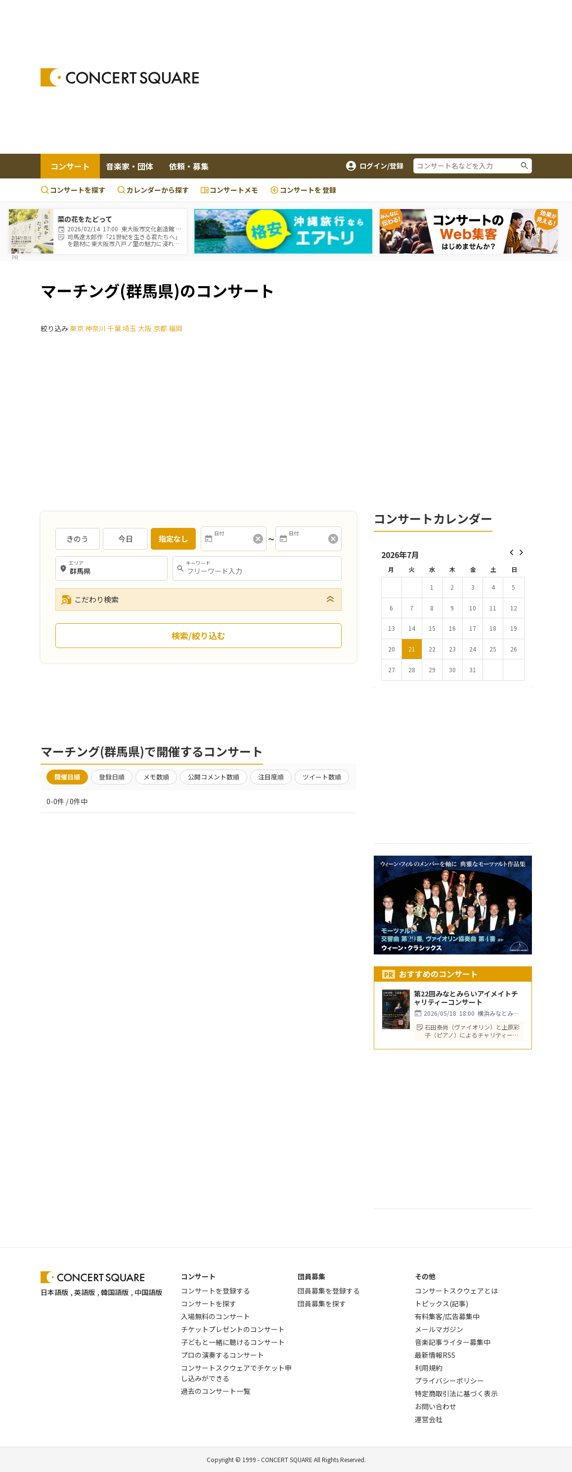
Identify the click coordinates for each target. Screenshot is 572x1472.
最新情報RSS (435, 1355)
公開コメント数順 (213, 776)
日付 (219, 533)
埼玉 (129, 328)
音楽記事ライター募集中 (452, 1342)
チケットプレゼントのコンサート (233, 1329)
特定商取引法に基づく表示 (456, 1393)
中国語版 (148, 1292)
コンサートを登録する (215, 1291)
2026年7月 (400, 555)
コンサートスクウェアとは (456, 1291)
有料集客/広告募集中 (447, 1316)
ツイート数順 (322, 776)
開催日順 (67, 776)
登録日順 (112, 776)
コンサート (70, 166)
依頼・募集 (189, 166)
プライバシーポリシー (449, 1380)
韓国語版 (115, 1292)
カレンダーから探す (153, 190)
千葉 (114, 328)
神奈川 (95, 328)
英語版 (84, 1292)
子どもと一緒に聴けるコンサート (233, 1342)
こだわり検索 (90, 600)
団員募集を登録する (329, 1291)
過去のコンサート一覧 (215, 1391)
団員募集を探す (322, 1303)
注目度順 (271, 776)
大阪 (145, 328)
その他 (425, 1276)
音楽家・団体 (129, 166)
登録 (303, 190)
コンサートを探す (73, 190)
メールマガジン (439, 1329)
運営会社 (428, 1419)
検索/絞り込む (198, 635)
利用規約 (428, 1368)
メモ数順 (156, 776)
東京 (77, 328)
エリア (76, 563)
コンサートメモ (229, 190)
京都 (160, 328)
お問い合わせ (435, 1406)
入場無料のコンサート (215, 1316)
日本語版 (54, 1292)
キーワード (198, 563)
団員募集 (311, 1276)
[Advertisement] (393, 77)
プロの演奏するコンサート (222, 1355)
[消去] (258, 539)
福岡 (175, 328)
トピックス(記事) (441, 1303)
